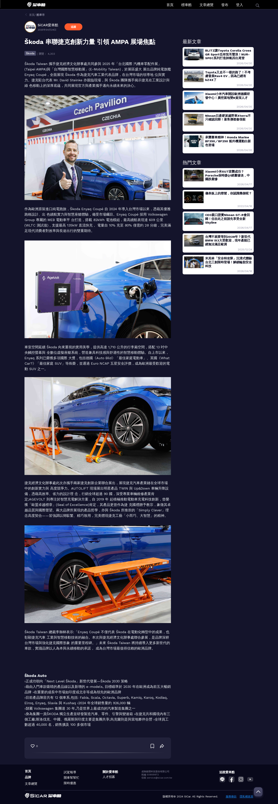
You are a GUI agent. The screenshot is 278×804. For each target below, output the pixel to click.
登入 (239, 5)
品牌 (28, 777)
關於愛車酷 (110, 772)
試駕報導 (70, 772)
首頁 (169, 5)
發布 (224, 5)
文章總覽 (207, 5)
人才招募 (109, 777)
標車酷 (186, 5)
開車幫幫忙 (71, 777)
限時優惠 (70, 783)
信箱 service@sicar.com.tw (156, 777)
